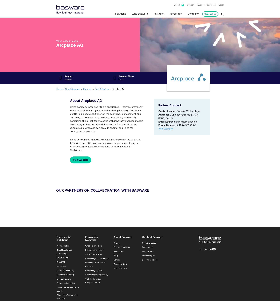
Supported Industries (66, 283)
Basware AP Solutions (64, 238)
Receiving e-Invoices (94, 250)
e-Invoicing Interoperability (96, 275)
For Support (147, 247)
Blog (116, 256)
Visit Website (80, 159)
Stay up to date (120, 268)
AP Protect (61, 266)
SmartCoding (62, 258)
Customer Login (149, 243)
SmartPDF (61, 262)
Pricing (117, 243)
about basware (72, 89)
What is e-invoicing (93, 246)
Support (190, 5)
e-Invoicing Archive (93, 270)
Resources (175, 13)
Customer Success (122, 247)
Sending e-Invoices (93, 254)
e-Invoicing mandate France (97, 258)
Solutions (120, 13)
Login (221, 5)
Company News (120, 264)
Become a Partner (149, 260)
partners (87, 89)
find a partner (102, 89)
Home (59, 89)
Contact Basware (152, 237)
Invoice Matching (64, 279)
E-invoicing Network (92, 238)
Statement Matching (65, 275)
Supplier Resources (207, 5)
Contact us (210, 14)
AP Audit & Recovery (65, 270)
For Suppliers (147, 251)
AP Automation (63, 246)
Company (193, 13)
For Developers (148, 256)
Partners (159, 13)
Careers (117, 260)
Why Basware (140, 13)
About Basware (123, 237)
